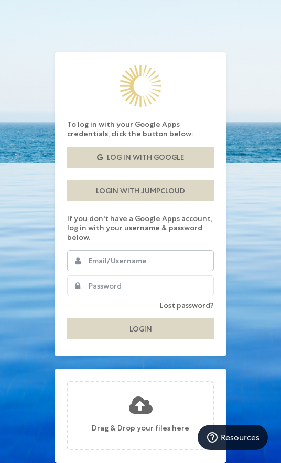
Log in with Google (140, 157)
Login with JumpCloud (140, 190)
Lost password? (187, 305)
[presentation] (140, 415)
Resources (233, 437)
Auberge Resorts (140, 86)
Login (140, 329)
